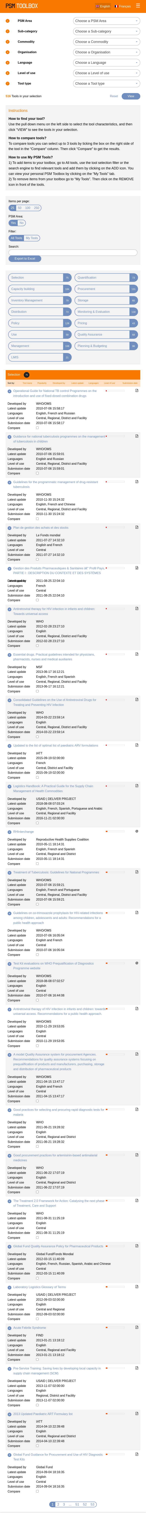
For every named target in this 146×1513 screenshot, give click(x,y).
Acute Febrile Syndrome (29, 1327)
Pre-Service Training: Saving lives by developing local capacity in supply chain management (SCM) (57, 1371)
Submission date (130, 383)
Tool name (27, 383)
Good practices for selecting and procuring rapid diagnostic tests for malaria (58, 1112)
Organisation (27, 52)
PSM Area (25, 20)
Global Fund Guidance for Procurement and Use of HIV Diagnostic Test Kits (58, 1457)
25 (12, 207)
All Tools (16, 238)
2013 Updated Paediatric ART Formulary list (43, 1414)
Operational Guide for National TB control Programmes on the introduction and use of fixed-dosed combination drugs (55, 393)
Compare (14, 428)
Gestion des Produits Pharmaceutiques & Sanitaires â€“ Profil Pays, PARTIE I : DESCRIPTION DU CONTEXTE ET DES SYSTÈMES (59, 571)
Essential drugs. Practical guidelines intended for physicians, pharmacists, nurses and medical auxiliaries (54, 657)
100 (27, 207)
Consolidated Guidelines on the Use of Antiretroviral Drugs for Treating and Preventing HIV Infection (54, 702)
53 (92, 1504)
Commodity (26, 41)
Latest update (77, 383)
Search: (14, 246)
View (131, 96)
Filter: (12, 231)
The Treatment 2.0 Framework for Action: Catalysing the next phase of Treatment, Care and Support (58, 1203)
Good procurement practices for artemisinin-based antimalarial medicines (55, 1158)
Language (25, 62)
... (70, 1504)
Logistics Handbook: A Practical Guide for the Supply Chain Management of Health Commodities (53, 789)
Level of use (26, 73)
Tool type (24, 83)
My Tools (32, 238)
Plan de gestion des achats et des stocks (40, 527)
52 (85, 1504)
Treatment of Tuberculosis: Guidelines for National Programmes (56, 872)
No (21, 222)
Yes (13, 222)
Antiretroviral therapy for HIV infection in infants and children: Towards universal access (54, 611)
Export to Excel (25, 258)
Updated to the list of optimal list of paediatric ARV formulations (55, 745)
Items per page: (19, 201)
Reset (114, 96)
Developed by (59, 383)
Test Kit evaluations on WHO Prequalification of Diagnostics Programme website (53, 966)
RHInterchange (23, 831)
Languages (94, 383)
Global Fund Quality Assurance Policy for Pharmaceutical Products (58, 1246)
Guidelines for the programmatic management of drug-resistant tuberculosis (55, 484)
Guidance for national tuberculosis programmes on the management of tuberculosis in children (59, 439)
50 (19, 207)
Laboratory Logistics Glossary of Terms (39, 1287)
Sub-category (27, 31)
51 (77, 1504)
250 (36, 207)
